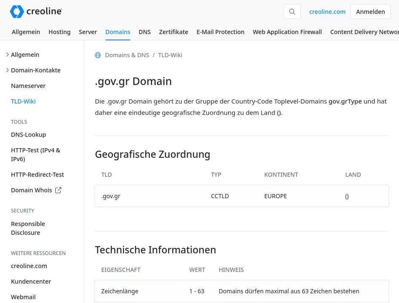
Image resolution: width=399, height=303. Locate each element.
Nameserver (28, 86)
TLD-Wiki (23, 101)
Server (88, 32)
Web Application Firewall (287, 32)
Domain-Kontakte (36, 70)
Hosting (59, 32)
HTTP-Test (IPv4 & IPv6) (35, 154)
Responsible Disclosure (28, 228)
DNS (145, 32)
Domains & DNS (127, 55)
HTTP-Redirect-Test (37, 174)
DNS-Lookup (28, 134)
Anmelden (370, 12)
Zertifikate (173, 32)
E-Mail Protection (221, 32)
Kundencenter (31, 281)
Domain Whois (36, 190)
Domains (117, 32)
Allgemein (26, 32)
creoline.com (327, 12)
